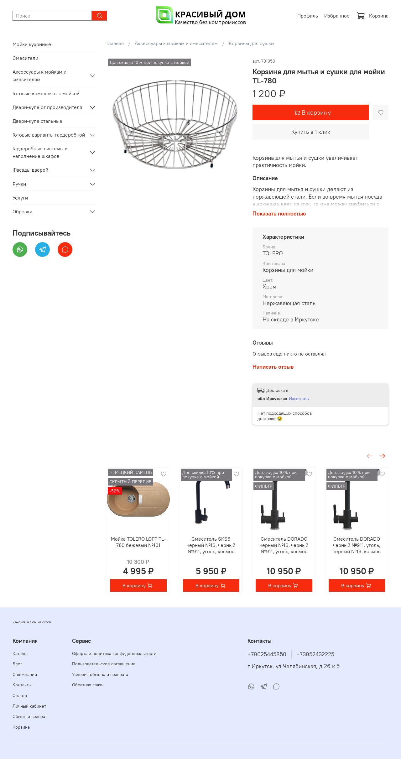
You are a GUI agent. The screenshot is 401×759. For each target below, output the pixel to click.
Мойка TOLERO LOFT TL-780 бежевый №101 (138, 542)
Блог (17, 664)
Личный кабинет (29, 706)
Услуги (20, 198)
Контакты (22, 685)
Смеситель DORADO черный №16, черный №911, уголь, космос (284, 545)
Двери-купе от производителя (47, 107)
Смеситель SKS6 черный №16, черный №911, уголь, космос (211, 545)
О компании (25, 674)
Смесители (25, 58)
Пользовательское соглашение (104, 664)
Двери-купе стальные (37, 121)
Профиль (307, 16)
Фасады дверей (30, 170)
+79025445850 (266, 654)
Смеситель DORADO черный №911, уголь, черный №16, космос (357, 545)
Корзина (372, 15)
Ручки (19, 184)
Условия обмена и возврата (100, 674)
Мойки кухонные (32, 44)
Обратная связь (87, 685)
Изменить (299, 398)
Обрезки (22, 211)
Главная (115, 43)
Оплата (20, 695)
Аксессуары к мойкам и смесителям (176, 43)
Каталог (21, 653)
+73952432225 (315, 654)
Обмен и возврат (30, 716)
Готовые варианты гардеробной (49, 135)
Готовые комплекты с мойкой (46, 93)
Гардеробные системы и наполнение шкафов (40, 152)
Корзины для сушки (251, 43)
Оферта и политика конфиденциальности (114, 653)
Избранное (337, 16)
